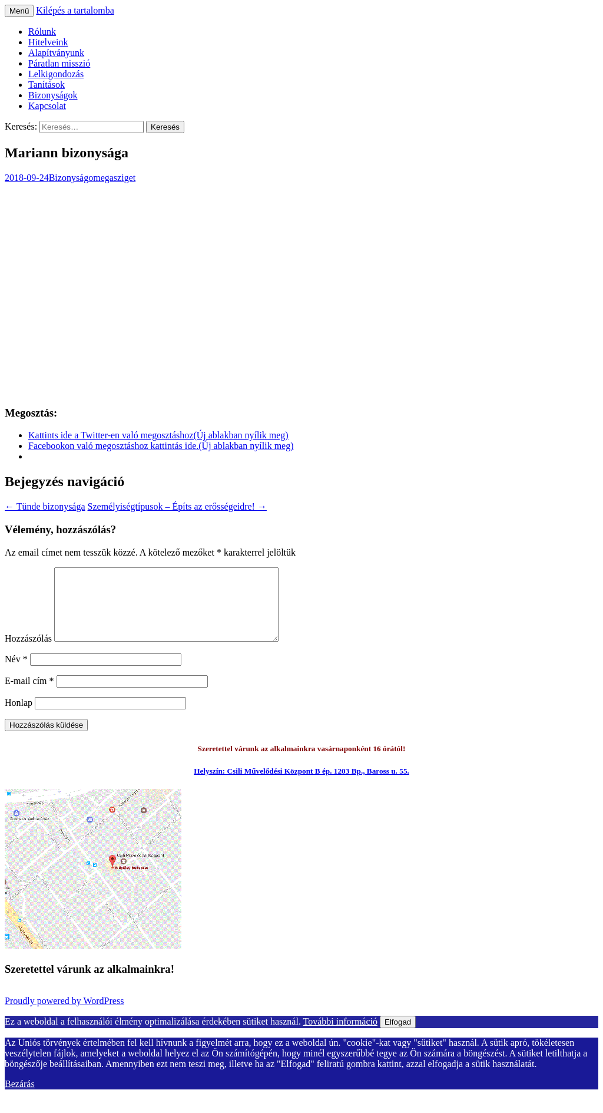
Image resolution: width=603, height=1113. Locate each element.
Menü (19, 10)
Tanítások (46, 85)
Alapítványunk (56, 53)
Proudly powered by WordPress (64, 1015)
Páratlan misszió (59, 63)
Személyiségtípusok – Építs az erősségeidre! (177, 506)
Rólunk (42, 32)
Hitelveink (48, 42)
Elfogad (398, 1036)
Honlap (18, 717)
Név (16, 673)
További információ (340, 1036)
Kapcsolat (47, 106)
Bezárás (20, 1098)
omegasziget (111, 178)
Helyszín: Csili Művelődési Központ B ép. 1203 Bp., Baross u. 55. (301, 785)
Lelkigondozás (56, 74)
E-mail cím (29, 695)
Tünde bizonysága (45, 506)
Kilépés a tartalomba (75, 10)
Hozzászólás (28, 653)
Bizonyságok (53, 95)
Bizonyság (69, 178)
